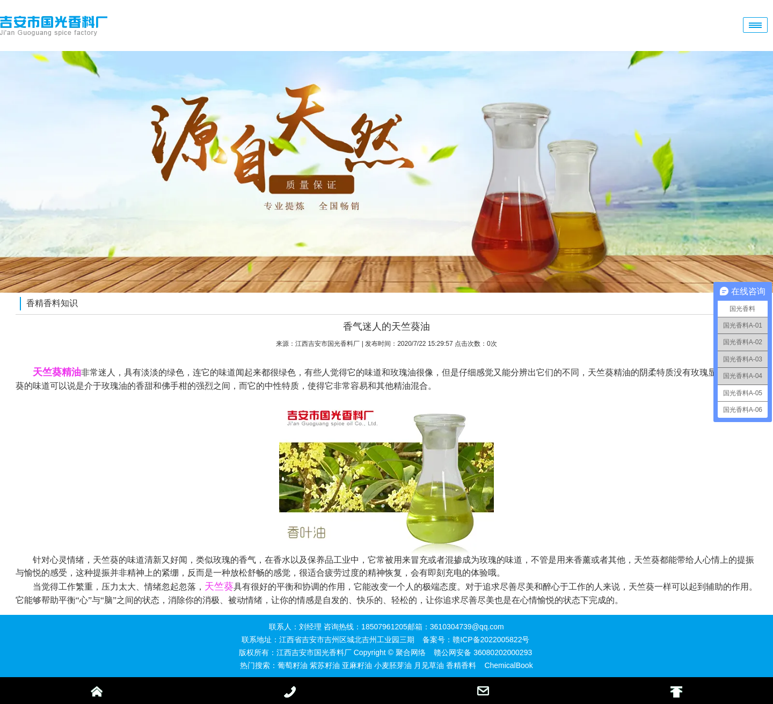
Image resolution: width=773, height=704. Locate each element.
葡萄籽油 (293, 665)
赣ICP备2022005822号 (491, 639)
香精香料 (461, 665)
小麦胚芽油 (393, 665)
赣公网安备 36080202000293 (483, 652)
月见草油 (429, 665)
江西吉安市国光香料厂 (327, 343)
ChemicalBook (508, 665)
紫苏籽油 (325, 665)
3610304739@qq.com (467, 626)
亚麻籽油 (357, 665)
